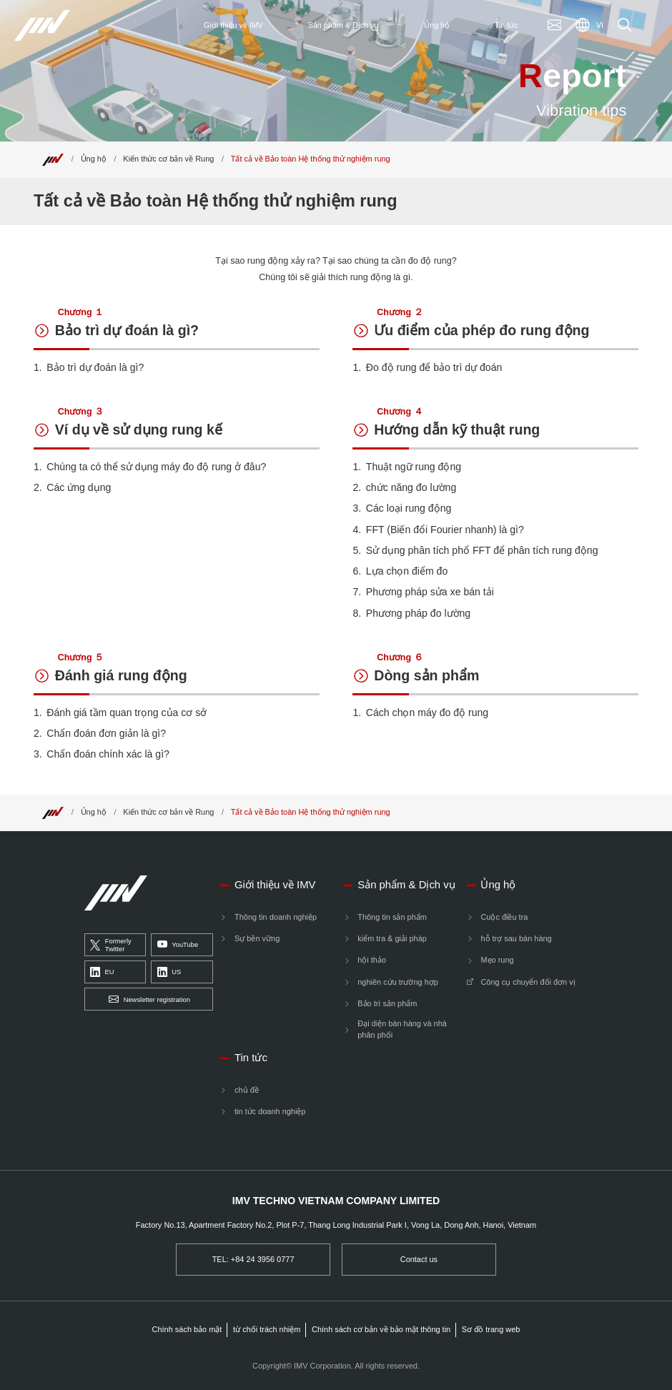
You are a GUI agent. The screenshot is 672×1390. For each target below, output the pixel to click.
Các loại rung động (409, 508)
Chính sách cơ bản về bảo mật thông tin (381, 1329)
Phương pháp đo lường (418, 613)
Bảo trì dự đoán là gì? (127, 329)
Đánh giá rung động (121, 674)
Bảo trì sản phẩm (387, 1003)
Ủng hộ (94, 158)
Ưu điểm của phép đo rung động (481, 329)
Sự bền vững (257, 938)
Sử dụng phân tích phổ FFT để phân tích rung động (482, 550)
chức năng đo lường (411, 487)
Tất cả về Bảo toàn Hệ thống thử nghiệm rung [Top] (310, 158)
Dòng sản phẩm (426, 674)
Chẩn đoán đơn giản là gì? (106, 733)
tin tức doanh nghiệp (269, 1111)
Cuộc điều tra (504, 917)
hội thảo (371, 959)
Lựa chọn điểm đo (407, 571)
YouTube (177, 945)
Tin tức (250, 1057)
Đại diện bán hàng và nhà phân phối (402, 1029)
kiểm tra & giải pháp (392, 938)
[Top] (53, 158)
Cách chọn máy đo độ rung (427, 712)
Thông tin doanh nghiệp (275, 917)
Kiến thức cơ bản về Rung (168, 158)
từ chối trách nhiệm (266, 1329)
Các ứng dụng (78, 487)
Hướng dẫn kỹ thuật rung (457, 428)
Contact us (419, 1259)
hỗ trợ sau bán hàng (515, 938)
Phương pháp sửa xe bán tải (430, 591)
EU (102, 972)
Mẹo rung (496, 959)
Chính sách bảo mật (187, 1329)
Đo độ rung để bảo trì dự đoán (434, 367)
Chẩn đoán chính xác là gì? (107, 754)
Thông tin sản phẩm (392, 917)
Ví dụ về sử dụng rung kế (138, 428)
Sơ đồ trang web (491, 1329)
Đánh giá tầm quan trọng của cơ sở (126, 712)
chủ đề (246, 1090)
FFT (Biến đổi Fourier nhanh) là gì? (445, 529)
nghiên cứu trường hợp (397, 982)
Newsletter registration (149, 999)
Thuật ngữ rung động (413, 466)
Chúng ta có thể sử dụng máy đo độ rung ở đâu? (156, 466)
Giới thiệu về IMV (274, 884)
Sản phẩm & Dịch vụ (406, 884)
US (169, 972)
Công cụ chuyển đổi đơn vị (527, 982)
